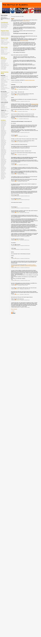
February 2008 (3, 144)
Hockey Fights (3, 68)
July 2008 (2, 148)
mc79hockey (3, 77)
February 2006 (3, 125)
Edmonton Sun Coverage (5, 52)
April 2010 (2, 165)
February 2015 (3, 177)
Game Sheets (3, 61)
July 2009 (2, 158)
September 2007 (3, 140)
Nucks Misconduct (4, 94)
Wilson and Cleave (4, 84)
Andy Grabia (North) (4, 26)
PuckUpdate (3, 106)
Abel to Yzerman (3, 99)
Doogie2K (2, 83)
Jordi (17, 285)
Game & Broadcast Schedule (4, 40)
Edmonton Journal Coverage (4, 51)
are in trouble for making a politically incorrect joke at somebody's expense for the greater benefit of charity (24, 265)
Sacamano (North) (4, 25)
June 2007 (2, 138)
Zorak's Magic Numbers (5, 64)
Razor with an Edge (4, 96)
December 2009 (3, 162)
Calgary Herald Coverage (5, 42)
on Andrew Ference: (26, 20)
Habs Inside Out (3, 103)
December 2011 (3, 173)
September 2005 (3, 121)
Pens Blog (2, 105)
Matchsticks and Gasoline (3, 86)
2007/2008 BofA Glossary (5, 33)
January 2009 (3, 153)
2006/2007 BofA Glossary (5, 34)
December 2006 (3, 133)
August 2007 (3, 139)
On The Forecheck (4, 100)
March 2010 (3, 164)
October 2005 (3, 122)
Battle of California (4, 97)
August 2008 (3, 149)
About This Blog (3, 27)
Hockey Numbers (4, 117)
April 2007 (2, 136)
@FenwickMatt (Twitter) (5, 24)
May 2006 (2, 127)
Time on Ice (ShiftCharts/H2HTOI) (4, 63)
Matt (16, 111)
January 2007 (3, 134)
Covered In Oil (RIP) (4, 76)
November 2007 (3, 142)
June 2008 (2, 147)
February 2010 (3, 163)
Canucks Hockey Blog (4, 93)
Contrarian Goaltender (4, 116)
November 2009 (3, 161)
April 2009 (2, 155)
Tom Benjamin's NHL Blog (5, 92)
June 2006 (2, 128)
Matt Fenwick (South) (4, 23)
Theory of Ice (3, 104)
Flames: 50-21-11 (4, 16)
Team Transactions (4, 44)
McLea (17, 136)
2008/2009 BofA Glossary (5, 32)
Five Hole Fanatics (4, 87)
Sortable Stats (3, 60)
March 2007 (3, 135)
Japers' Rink (3, 107)
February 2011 (3, 170)
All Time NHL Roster (4, 43)
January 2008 (3, 143)
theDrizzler (17, 212)
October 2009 (3, 160)
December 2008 (3, 152)
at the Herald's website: (24, 40)
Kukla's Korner (3, 111)
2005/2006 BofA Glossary (5, 35)
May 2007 (2, 137)
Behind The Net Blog (4, 114)
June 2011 (2, 171)
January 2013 (3, 176)
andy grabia (18, 199)
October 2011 (3, 172)
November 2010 (3, 167)
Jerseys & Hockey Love (5, 95)
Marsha (17, 141)
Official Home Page (4, 39)
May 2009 (2, 156)
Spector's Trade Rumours (5, 113)
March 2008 (3, 145)
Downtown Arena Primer (5, 31)
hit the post (3, 89)
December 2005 (3, 123)
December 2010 (3, 168)
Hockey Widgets (3, 67)
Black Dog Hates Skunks (5, 79)
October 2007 (3, 141)
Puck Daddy (3, 112)
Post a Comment (14, 309)
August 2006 (3, 130)
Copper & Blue (3, 80)
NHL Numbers (3, 69)
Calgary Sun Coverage (5, 41)
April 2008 (2, 146)
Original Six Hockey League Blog (4, 115)
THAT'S (33, 109)
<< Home (12, 310)
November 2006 (3, 132)
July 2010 (2, 166)
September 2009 (3, 159)
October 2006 (3, 131)
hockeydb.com (3, 66)
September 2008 (3, 150)
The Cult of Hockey (4, 81)
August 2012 (3, 175)
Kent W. (17, 118)
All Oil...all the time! (4, 82)
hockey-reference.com (5, 65)
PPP (16, 181)
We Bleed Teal (3, 98)
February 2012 (3, 174)
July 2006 (2, 129)
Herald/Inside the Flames (5, 88)
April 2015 (2, 178)
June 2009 (2, 157)
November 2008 (3, 151)
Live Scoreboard (4, 59)
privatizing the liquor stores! (30, 80)
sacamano (17, 294)
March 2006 (3, 126)
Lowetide (2, 78)
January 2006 (3, 124)
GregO (17, 89)
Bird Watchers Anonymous (5, 108)
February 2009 (3, 154)
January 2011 (3, 169)
